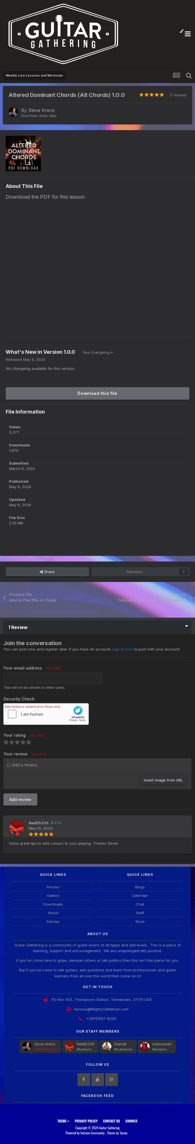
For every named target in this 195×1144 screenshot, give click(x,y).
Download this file (97, 393)
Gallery (53, 895)
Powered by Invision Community (85, 1132)
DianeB (120, 1044)
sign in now (122, 649)
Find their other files (39, 115)
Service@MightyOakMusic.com (101, 1009)
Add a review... (23, 764)
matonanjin (162, 1044)
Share (47, 571)
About (53, 912)
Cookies (131, 1120)
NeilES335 (39, 823)
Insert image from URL (163, 780)
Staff (140, 912)
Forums (53, 887)
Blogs (140, 887)
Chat (140, 904)
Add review (20, 799)
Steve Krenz (41, 110)
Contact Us (111, 1120)
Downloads (53, 904)
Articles (53, 921)
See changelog (98, 352)
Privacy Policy (86, 1120)
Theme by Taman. (117, 1132)
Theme (63, 1120)
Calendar (140, 895)
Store (140, 921)
